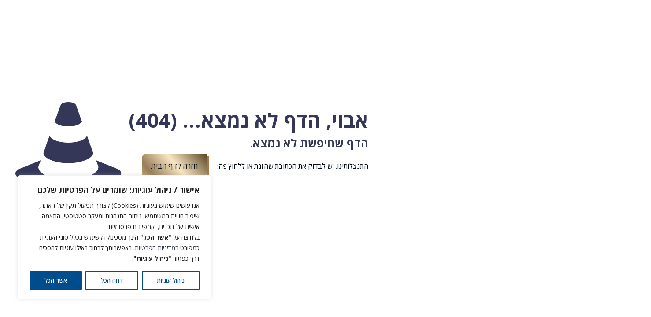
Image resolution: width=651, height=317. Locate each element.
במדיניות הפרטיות (156, 247)
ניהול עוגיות (171, 280)
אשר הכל (55, 280)
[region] (114, 237)
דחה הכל (112, 280)
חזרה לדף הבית (174, 166)
